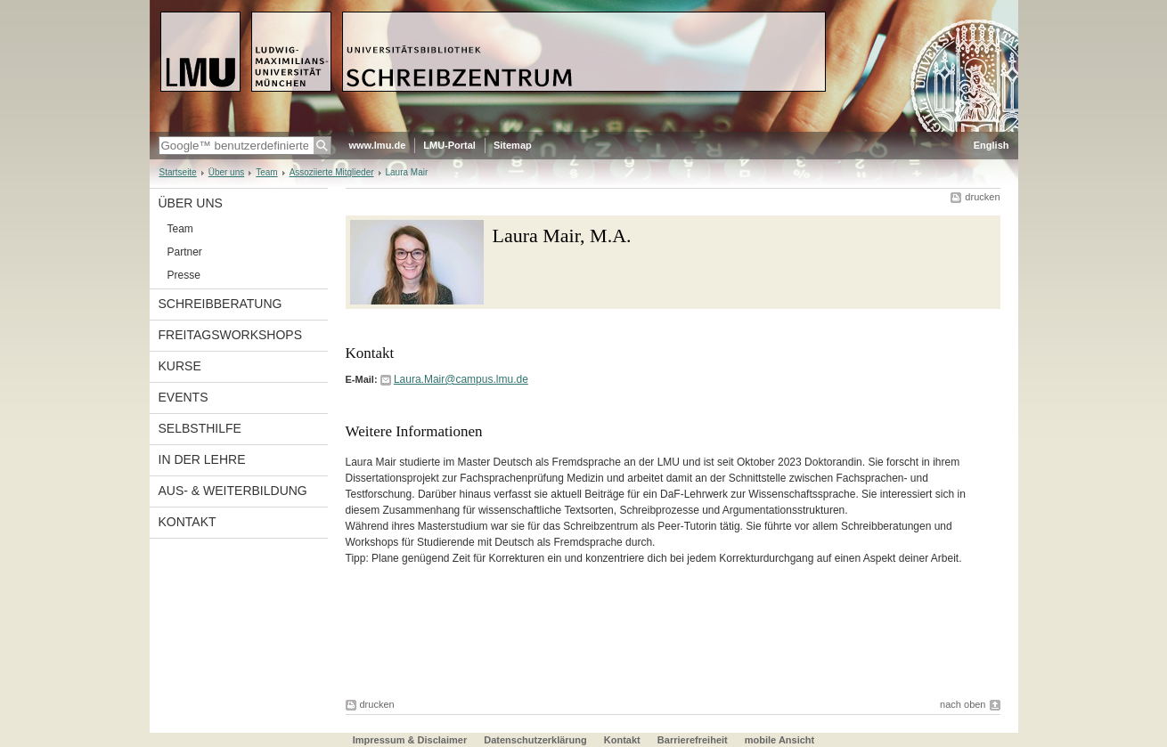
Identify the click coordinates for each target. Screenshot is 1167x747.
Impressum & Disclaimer (410, 740)
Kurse (180, 366)
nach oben (962, 704)
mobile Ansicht (779, 740)
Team (266, 172)
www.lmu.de (377, 145)
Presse (183, 275)
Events (183, 397)
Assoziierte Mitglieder (332, 172)
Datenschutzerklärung (535, 740)
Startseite (178, 172)
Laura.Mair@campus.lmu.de (461, 379)
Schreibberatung (220, 303)
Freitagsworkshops (231, 335)
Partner (184, 252)
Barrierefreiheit (693, 740)
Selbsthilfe (200, 428)
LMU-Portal (449, 145)
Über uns (226, 172)
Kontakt (187, 522)
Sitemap (513, 145)
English (991, 145)
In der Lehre (202, 459)
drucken (982, 196)
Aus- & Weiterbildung (233, 490)
